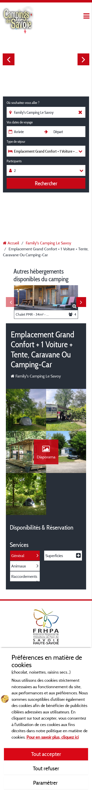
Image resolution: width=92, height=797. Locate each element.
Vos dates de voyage (20, 122)
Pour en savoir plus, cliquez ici (52, 737)
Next (83, 59)
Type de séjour (16, 141)
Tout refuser (46, 768)
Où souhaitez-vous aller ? (23, 102)
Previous (8, 59)
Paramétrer (46, 782)
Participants (14, 161)
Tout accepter (46, 754)
